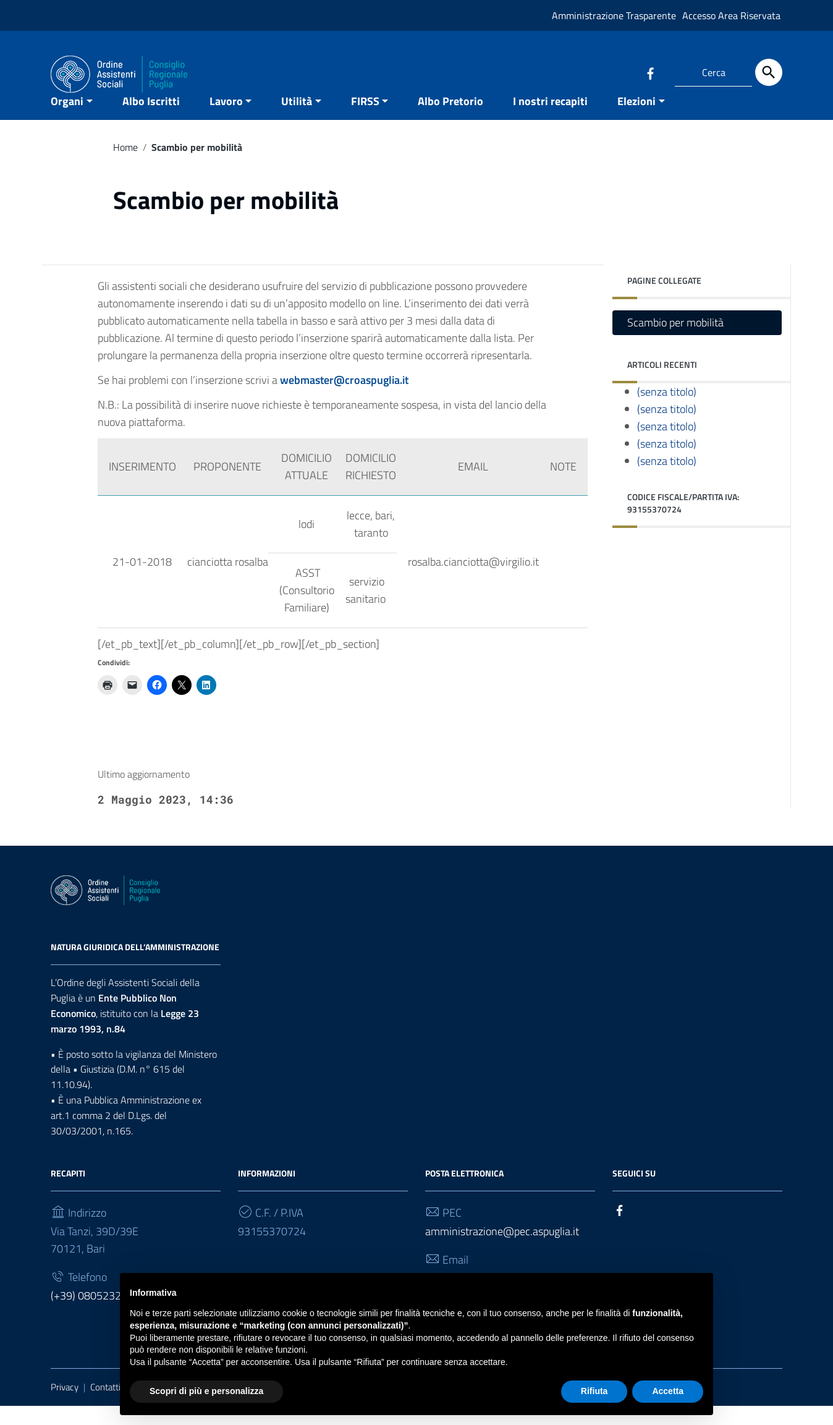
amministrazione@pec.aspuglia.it (502, 1249)
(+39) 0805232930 (95, 1314)
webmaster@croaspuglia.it (344, 399)
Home (125, 165)
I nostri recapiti (550, 119)
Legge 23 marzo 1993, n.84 (125, 1039)
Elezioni (636, 119)
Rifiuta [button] (594, 1391)
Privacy (64, 1405)
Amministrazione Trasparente (614, 15)
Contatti (105, 1405)
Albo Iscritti (151, 119)
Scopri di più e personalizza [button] (206, 1391)
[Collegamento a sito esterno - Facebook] (650, 72)
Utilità (296, 119)
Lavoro (226, 119)
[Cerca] (768, 72)
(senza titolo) (666, 410)
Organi (67, 119)
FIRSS (365, 119)
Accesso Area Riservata (731, 15)
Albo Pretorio (450, 119)
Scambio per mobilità (675, 341)
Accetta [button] (667, 1391)
